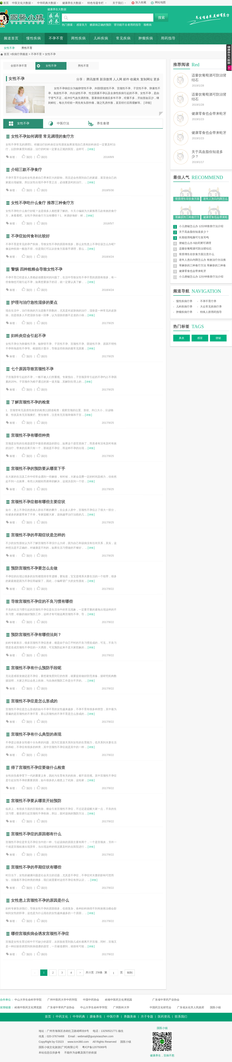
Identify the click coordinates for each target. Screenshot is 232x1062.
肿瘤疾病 (145, 38)
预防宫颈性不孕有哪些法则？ (36, 634)
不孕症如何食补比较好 (30, 236)
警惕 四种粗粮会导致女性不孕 (36, 269)
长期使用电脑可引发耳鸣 (194, 237)
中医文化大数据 (21, 2)
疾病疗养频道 (20, 54)
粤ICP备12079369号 (94, 1047)
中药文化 (62, 1016)
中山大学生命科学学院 (28, 999)
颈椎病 (147, 24)
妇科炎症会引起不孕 (28, 336)
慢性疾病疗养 (184, 301)
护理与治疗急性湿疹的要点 (34, 302)
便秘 (218, 338)
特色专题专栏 (95, 2)
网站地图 (160, 2)
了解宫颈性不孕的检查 (30, 402)
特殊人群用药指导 (211, 311)
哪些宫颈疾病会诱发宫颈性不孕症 (40, 933)
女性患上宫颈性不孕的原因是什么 (40, 900)
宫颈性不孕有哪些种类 (30, 435)
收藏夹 (134, 79)
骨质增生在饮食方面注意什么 (196, 254)
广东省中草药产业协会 (165, 999)
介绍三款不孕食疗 (26, 169)
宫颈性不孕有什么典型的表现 (36, 734)
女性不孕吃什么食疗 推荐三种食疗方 (42, 203)
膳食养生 (96, 1016)
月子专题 (147, 1016)
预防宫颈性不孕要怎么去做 (34, 568)
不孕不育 (56, 38)
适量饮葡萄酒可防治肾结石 (195, 248)
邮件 (126, 79)
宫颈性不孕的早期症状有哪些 (36, 867)
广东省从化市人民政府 (190, 1007)
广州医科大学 (121, 1007)
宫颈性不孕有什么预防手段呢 (36, 668)
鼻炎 (181, 338)
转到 (129, 972)
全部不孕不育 (19, 65)
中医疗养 (113, 1016)
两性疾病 (78, 38)
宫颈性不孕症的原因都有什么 (36, 834)
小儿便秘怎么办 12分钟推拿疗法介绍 (201, 226)
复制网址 (146, 79)
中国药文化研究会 (160, 1007)
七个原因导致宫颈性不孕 (32, 369)
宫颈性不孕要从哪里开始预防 (36, 801)
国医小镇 (215, 1007)
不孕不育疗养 (208, 301)
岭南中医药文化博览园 (118, 999)
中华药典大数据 (46, 2)
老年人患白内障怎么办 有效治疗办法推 (202, 259)
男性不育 (26, 47)
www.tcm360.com (78, 1041)
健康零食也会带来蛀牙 (209, 113)
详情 (91, 149)
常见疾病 (123, 38)
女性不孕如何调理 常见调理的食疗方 (42, 136)
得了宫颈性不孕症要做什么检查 (38, 767)
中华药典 (79, 1016)
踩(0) (42, 157)
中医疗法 (63, 123)
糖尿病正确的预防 (100, 24)
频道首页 (11, 38)
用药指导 (168, 38)
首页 (6, 2)
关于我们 (118, 2)
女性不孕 (9, 47)
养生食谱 (103, 123)
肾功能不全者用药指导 (127, 24)
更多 (157, 79)
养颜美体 (130, 1016)
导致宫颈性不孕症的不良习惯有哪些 (42, 601)
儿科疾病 (101, 38)
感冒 (200, 338)
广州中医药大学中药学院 (62, 999)
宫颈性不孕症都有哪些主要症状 (38, 502)
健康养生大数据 (71, 2)
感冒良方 (81, 24)
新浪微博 (106, 79)
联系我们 (181, 1016)
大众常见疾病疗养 (211, 306)
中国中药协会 (91, 999)
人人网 (117, 79)
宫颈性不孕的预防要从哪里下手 (38, 468)
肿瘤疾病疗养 (184, 311)
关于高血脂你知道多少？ (194, 231)
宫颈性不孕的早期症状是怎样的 (38, 535)
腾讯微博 (92, 79)
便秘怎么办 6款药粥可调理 (195, 242)
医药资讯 (164, 1016)
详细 (147, 102)
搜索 (161, 18)
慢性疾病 (33, 38)
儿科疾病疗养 (184, 306)
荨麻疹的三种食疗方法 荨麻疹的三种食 (202, 265)
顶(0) (27, 157)
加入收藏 (140, 2)
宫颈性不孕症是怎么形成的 (34, 701)
